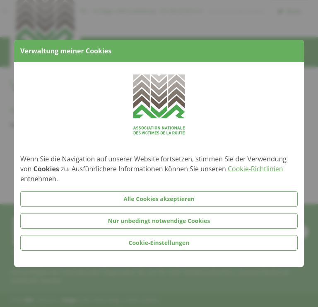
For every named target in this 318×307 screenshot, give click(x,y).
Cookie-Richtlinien (255, 168)
